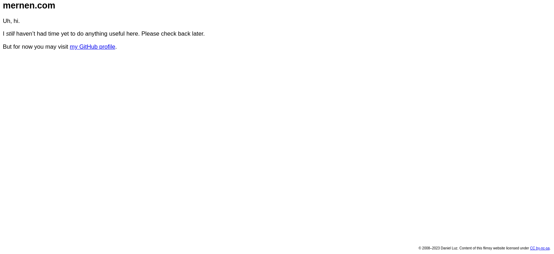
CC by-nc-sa (539, 248)
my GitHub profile (93, 46)
